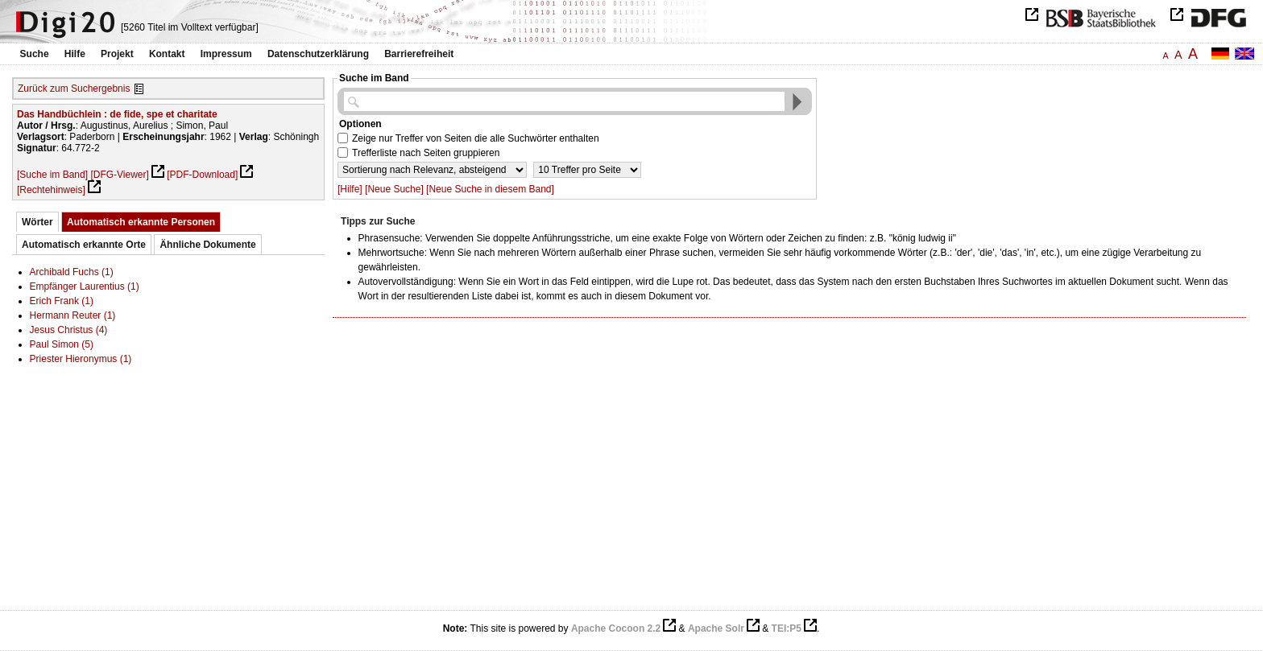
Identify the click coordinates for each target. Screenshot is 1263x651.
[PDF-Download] (202, 174)
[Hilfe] (349, 189)
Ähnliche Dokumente (207, 244)
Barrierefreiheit (418, 54)
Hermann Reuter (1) (73, 315)
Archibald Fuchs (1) (72, 272)
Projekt (117, 54)
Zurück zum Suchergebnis (74, 88)
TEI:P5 (786, 628)
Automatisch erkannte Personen (141, 222)
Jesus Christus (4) (69, 330)
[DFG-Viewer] (119, 174)
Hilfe (74, 54)
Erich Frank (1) (61, 301)
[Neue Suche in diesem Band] (490, 189)
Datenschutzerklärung (318, 54)
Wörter (37, 222)
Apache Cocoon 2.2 (615, 628)
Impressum (226, 54)
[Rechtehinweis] (51, 190)
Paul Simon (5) (61, 344)
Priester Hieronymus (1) (81, 359)
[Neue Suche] (394, 189)
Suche (34, 54)
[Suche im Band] (52, 174)
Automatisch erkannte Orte (84, 244)
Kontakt (167, 54)
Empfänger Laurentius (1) (84, 286)
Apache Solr (716, 628)
